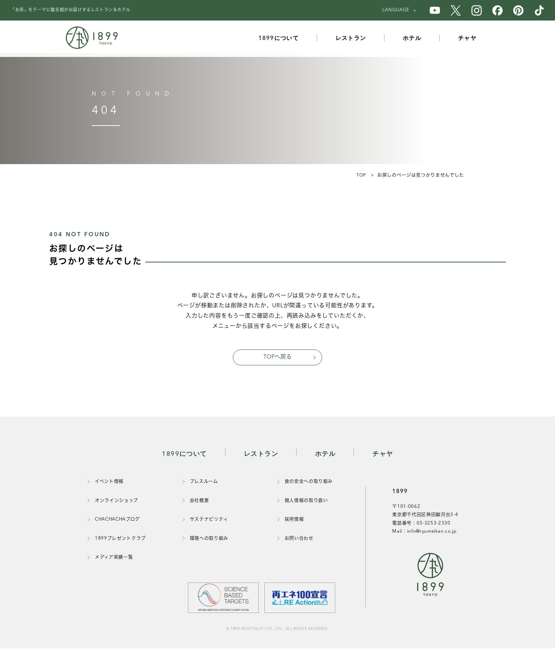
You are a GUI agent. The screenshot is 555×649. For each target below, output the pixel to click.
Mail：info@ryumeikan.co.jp (424, 531)
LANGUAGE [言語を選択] (396, 10)
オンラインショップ (116, 501)
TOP (361, 175)
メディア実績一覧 (114, 557)
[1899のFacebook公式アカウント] (497, 10)
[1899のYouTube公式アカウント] (435, 10)
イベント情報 (109, 482)
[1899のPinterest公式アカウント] (518, 10)
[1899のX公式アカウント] (456, 10)
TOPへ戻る (277, 357)
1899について (279, 38)
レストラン (351, 38)
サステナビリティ (209, 520)
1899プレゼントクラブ (120, 539)
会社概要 (199, 501)
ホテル (413, 38)
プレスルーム (204, 482)
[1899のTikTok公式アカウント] (539, 10)
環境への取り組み (209, 539)
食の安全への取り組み (309, 482)
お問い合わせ (299, 539)
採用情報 (294, 520)
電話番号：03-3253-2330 (421, 523)
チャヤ (468, 38)
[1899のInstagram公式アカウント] (476, 10)
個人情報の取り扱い (306, 501)
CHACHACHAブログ (117, 520)
